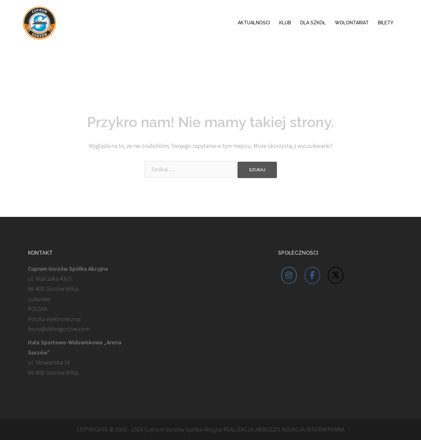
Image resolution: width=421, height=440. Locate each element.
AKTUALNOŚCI (254, 22)
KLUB (285, 22)
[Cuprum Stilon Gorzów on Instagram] (289, 275)
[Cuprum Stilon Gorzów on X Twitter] (336, 275)
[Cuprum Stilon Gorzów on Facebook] (312, 275)
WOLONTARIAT (352, 22)
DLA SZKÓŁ (313, 22)
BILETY (385, 22)
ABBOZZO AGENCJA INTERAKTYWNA (300, 429)
